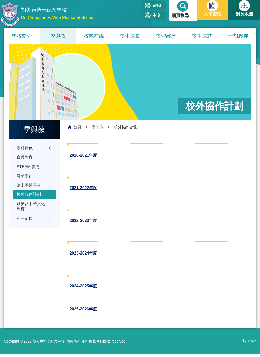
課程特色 (25, 148)
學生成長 (130, 36)
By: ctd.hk (248, 344)
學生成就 (202, 36)
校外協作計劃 (29, 198)
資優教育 (25, 158)
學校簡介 (22, 36)
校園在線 (94, 36)
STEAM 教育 (29, 168)
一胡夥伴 (238, 36)
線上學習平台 (29, 188)
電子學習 (25, 178)
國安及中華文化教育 (32, 210)
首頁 (77, 127)
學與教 (58, 36)
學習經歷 (166, 36)
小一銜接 (25, 223)
